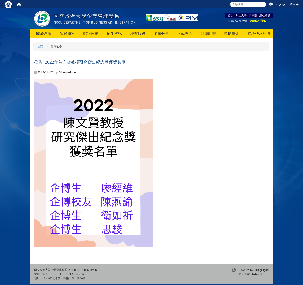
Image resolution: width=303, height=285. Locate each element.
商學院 (253, 15)
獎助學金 (231, 33)
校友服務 (137, 33)
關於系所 (43, 33)
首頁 (230, 15)
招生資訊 (114, 33)
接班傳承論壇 (259, 33)
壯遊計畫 (208, 33)
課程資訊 (90, 33)
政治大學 (241, 15)
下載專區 (184, 33)
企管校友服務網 (237, 21)
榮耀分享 (161, 33)
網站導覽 (264, 15)
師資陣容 (67, 33)
